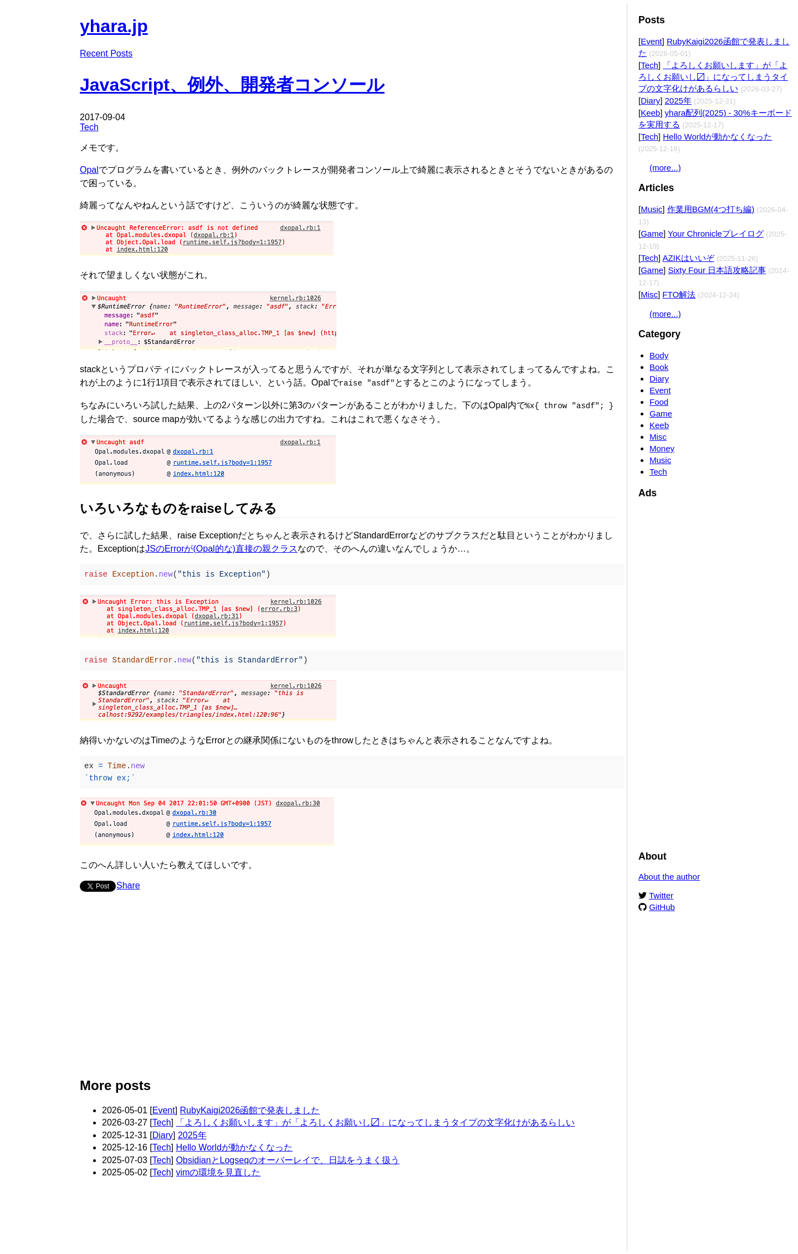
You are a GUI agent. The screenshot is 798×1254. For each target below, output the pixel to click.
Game (652, 233)
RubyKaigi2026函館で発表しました (250, 1109)
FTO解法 (678, 294)
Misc (649, 294)
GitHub (662, 907)
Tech (89, 127)
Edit (608, 20)
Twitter (661, 895)
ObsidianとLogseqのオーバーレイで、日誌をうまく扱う (288, 1159)
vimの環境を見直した (218, 1171)
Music (651, 209)
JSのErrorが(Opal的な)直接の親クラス (221, 547)
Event (163, 1109)
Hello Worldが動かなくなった (234, 1146)
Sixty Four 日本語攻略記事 (717, 270)
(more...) (665, 167)
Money (661, 448)
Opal (89, 169)
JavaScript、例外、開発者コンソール (232, 85)
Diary (162, 1134)
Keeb (650, 112)
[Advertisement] (348, 988)
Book (658, 367)
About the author (669, 876)
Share (128, 884)
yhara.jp (114, 26)
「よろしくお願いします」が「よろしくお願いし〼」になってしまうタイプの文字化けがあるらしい (375, 1121)
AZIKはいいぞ (688, 258)
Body (658, 355)
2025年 (192, 1134)
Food (658, 402)
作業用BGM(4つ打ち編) (711, 209)
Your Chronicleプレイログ (716, 233)
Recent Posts (106, 53)
